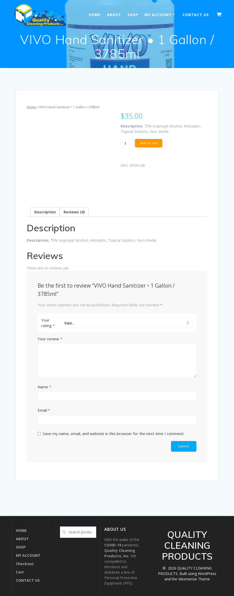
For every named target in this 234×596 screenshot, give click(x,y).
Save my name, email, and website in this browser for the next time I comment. (113, 433)
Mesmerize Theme (194, 579)
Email (44, 410)
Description (45, 211)
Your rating (48, 322)
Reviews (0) (74, 211)
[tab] (45, 212)
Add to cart (149, 143)
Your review (50, 338)
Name (44, 386)
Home (31, 107)
